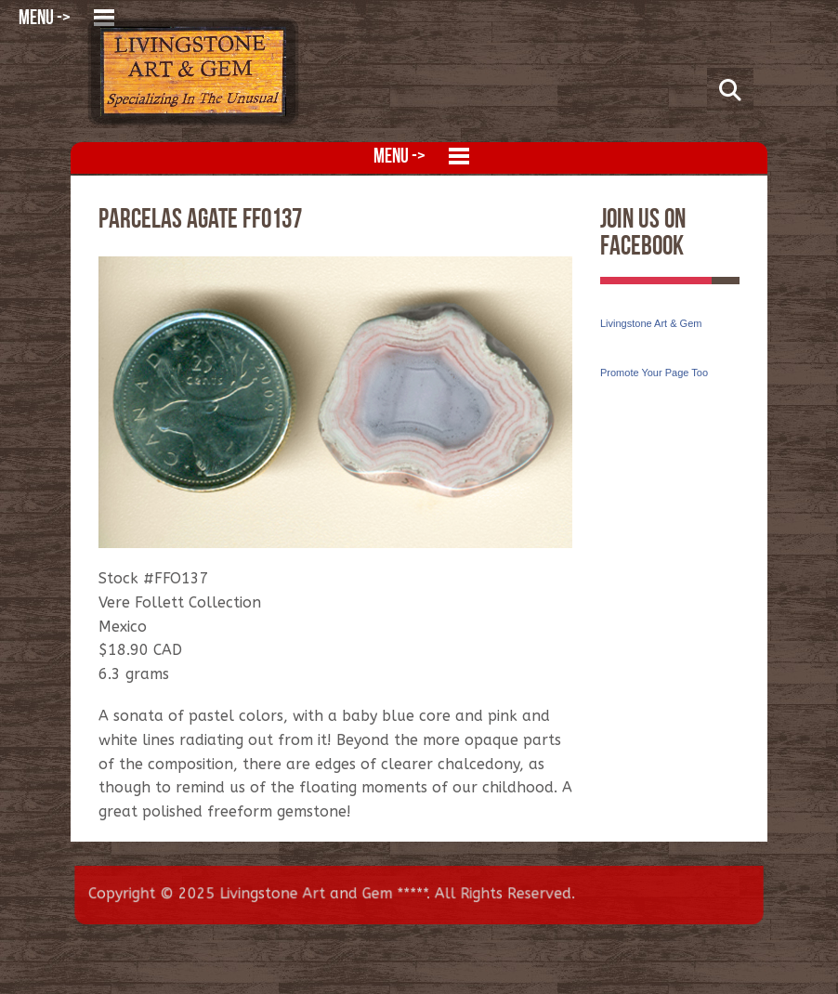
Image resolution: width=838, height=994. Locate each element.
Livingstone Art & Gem (650, 323)
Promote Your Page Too (654, 372)
